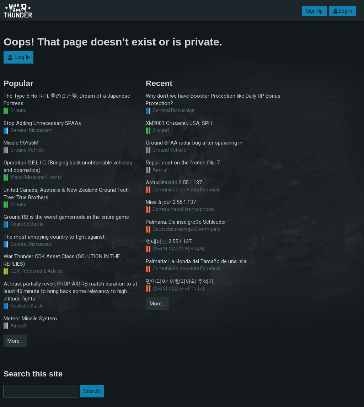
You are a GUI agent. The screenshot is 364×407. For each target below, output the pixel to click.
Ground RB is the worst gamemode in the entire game (66, 217)
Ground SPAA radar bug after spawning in (194, 143)
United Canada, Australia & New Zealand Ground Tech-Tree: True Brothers (67, 194)
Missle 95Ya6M (21, 143)
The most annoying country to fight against (54, 237)
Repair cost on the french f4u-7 (183, 162)
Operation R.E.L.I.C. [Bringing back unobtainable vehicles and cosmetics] (68, 166)
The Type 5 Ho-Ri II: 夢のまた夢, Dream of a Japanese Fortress (67, 100)
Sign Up (314, 11)
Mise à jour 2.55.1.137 (171, 202)
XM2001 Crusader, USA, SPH (179, 123)
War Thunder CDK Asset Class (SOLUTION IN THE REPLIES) (62, 260)
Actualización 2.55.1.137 (174, 182)
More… (15, 341)
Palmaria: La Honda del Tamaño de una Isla (196, 261)
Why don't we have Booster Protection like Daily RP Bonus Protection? (213, 100)
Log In (342, 11)
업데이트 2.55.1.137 (169, 241)
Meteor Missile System (30, 318)
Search (92, 391)
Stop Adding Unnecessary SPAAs (42, 123)
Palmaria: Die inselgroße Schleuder (186, 222)
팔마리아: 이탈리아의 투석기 (180, 281)
